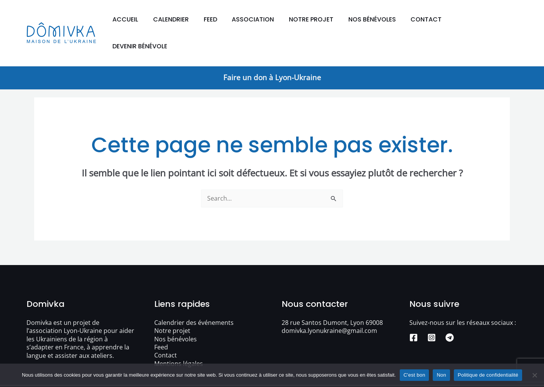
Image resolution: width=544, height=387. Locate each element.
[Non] (534, 375)
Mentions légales (178, 337)
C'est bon (414, 375)
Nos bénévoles (377, 19)
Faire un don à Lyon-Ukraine (272, 50)
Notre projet (319, 19)
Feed (223, 19)
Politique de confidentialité (488, 375)
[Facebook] (413, 310)
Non (441, 375)
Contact (428, 19)
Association (263, 19)
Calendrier (186, 19)
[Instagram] (431, 310)
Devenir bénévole (484, 19)
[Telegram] (449, 310)
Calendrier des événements (194, 295)
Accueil (143, 19)
